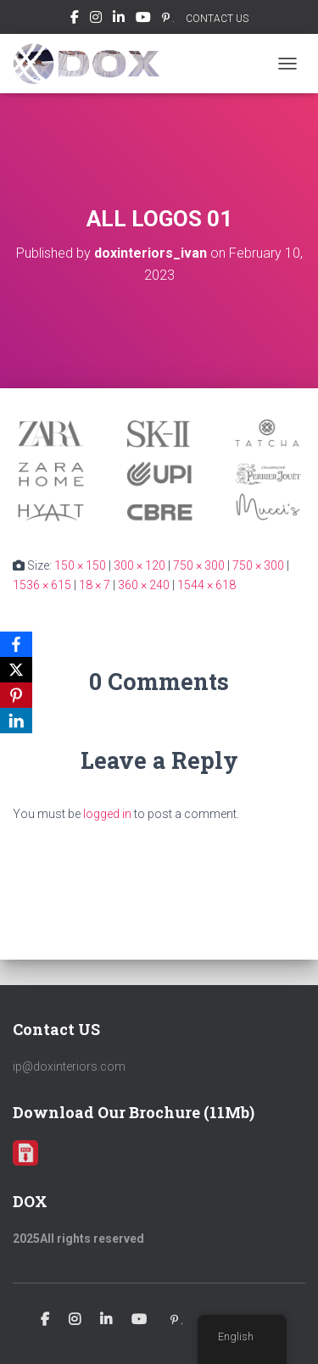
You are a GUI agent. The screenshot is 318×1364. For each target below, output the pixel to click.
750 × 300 (199, 565)
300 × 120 (139, 565)
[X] (16, 669)
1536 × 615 (42, 585)
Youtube (143, 19)
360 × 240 (144, 585)
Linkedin (119, 19)
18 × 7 (94, 585)
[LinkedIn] (16, 720)
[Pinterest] (16, 695)
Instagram (96, 19)
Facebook (74, 19)
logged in (107, 814)
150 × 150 (80, 565)
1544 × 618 (206, 585)
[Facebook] (16, 644)
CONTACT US (217, 19)
